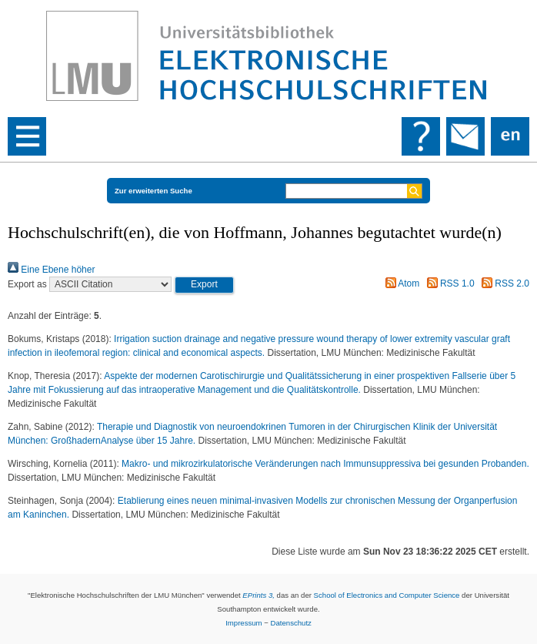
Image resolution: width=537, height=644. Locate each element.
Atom (400, 283)
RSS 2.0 (503, 283)
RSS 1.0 (448, 283)
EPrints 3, (258, 595)
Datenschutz (291, 623)
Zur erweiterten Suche (153, 190)
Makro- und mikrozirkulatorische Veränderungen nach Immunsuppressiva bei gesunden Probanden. (325, 463)
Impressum (243, 623)
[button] (204, 285)
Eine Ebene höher (51, 269)
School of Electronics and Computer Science (387, 595)
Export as (27, 284)
